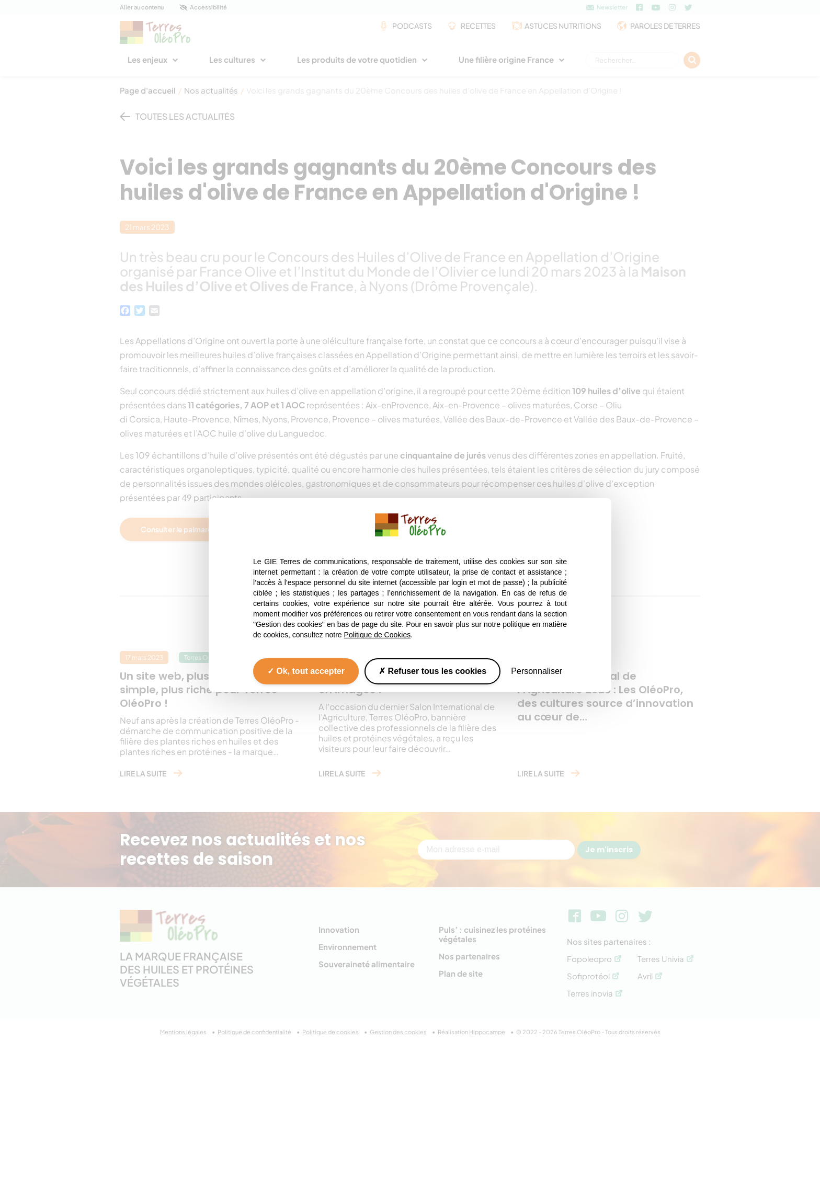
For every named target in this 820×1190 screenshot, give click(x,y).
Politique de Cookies (377, 635)
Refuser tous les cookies (432, 671)
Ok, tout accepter (306, 671)
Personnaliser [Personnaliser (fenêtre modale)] (536, 671)
